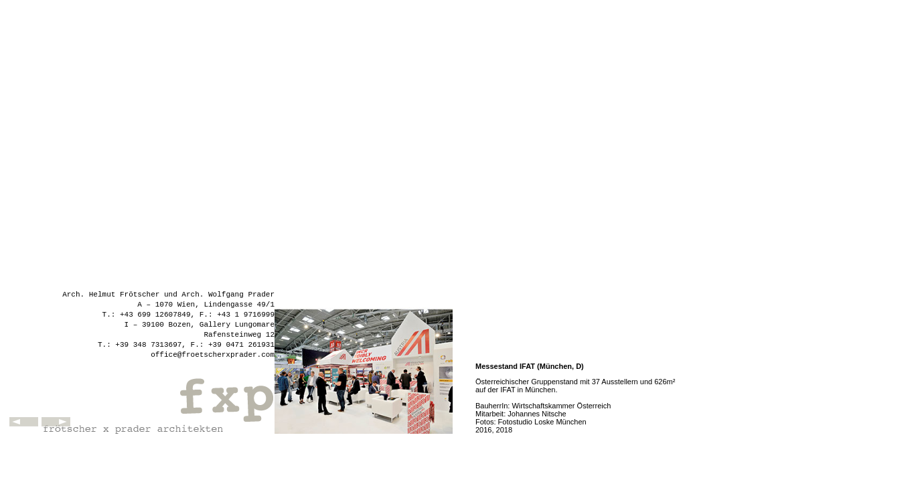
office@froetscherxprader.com (213, 355)
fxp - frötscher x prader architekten (157, 400)
